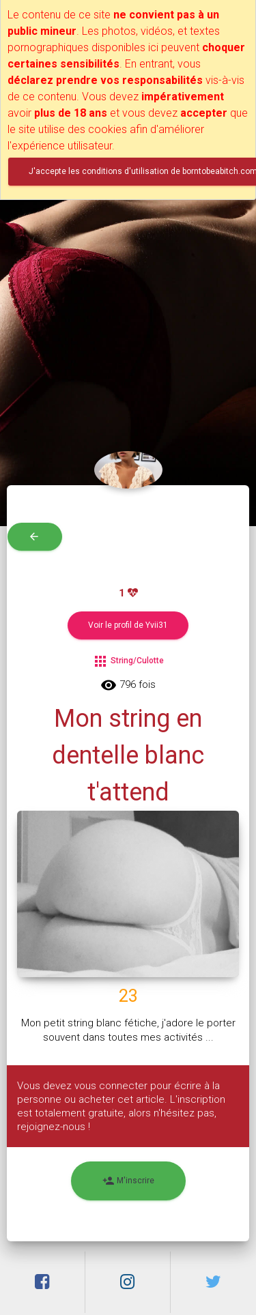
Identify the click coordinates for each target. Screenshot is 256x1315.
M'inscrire (128, 1180)
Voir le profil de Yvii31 (128, 625)
